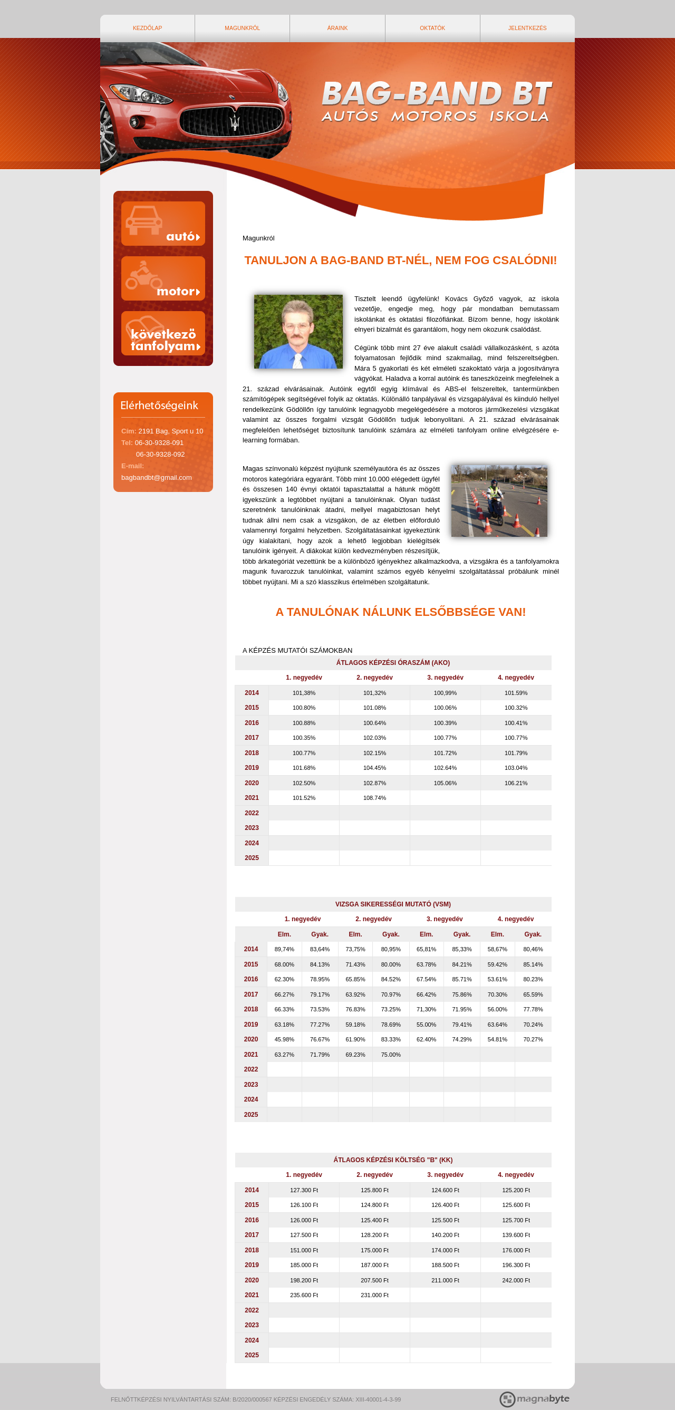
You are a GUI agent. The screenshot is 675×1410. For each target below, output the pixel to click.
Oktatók (448, 27)
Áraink (352, 27)
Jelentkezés (541, 27)
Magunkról (257, 27)
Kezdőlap (162, 27)
